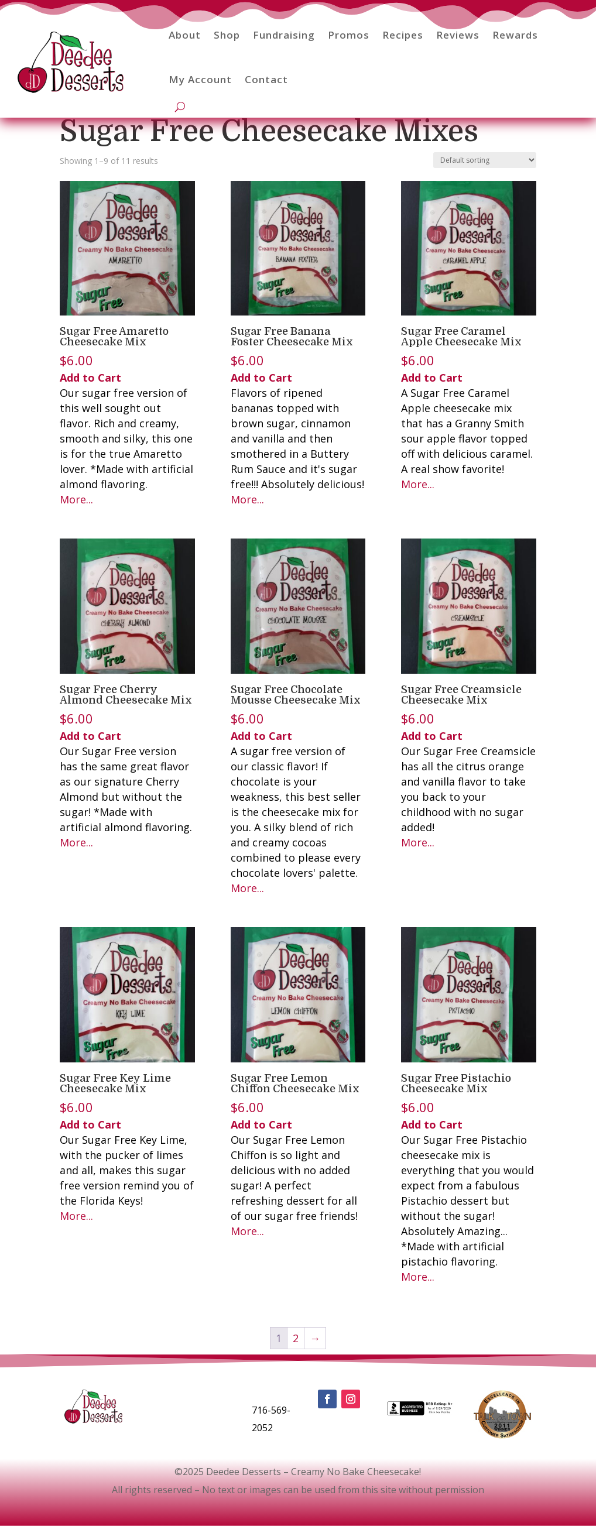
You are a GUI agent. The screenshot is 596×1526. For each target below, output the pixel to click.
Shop (227, 35)
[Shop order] (484, 160)
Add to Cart (90, 378)
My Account (200, 79)
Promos (348, 35)
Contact (266, 79)
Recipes (402, 35)
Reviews (457, 35)
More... (76, 499)
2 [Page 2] (296, 1338)
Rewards (515, 35)
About (185, 35)
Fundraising (284, 35)
